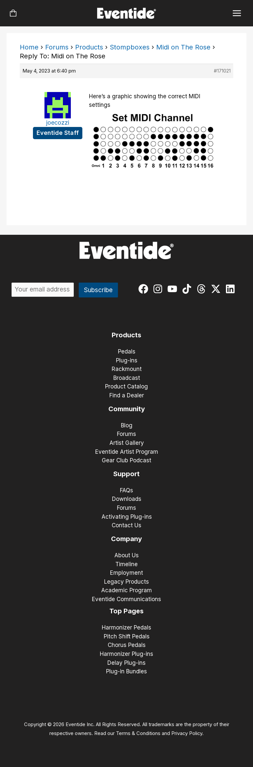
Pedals (126, 351)
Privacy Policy (186, 733)
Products (89, 47)
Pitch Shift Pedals (127, 636)
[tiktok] (188, 289)
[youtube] (173, 289)
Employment (126, 572)
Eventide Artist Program (126, 451)
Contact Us (126, 525)
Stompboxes (130, 47)
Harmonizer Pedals (126, 627)
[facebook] (144, 289)
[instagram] (159, 289)
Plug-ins (126, 360)
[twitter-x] (217, 289)
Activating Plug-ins (126, 516)
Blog (126, 425)
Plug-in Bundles (126, 671)
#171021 (222, 71)
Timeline (126, 564)
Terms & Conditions (138, 733)
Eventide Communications (126, 599)
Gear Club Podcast (126, 460)
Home (29, 47)
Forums (57, 47)
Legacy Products (126, 581)
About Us (126, 555)
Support (126, 474)
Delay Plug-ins (126, 663)
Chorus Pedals (127, 645)
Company (126, 539)
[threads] (202, 289)
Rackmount (127, 369)
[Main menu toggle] (237, 13)
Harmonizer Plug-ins (126, 654)
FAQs (126, 490)
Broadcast (126, 378)
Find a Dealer (126, 395)
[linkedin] (231, 289)
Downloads (126, 499)
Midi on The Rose (183, 47)
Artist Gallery (126, 443)
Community (126, 409)
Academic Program (126, 590)
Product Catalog (126, 386)
